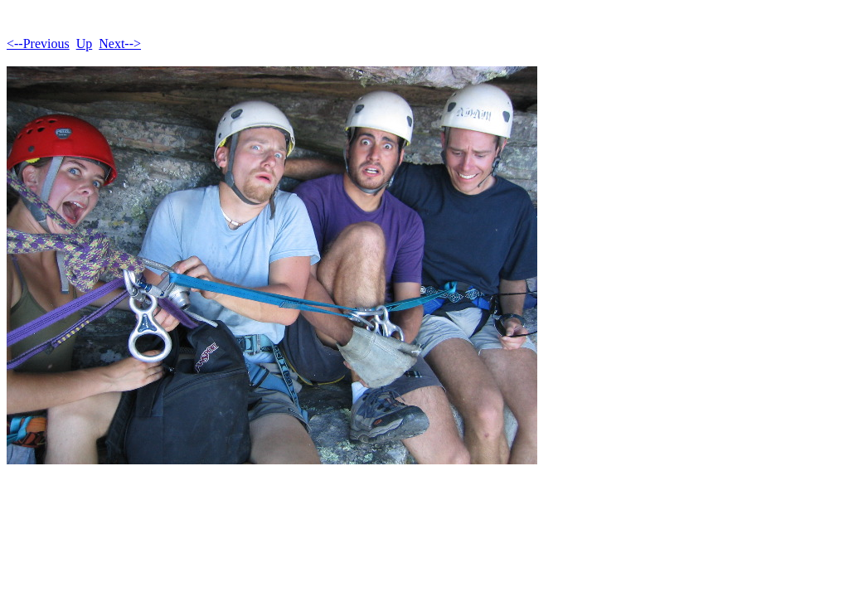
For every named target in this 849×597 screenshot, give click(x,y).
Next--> (120, 43)
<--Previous (38, 43)
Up (84, 43)
